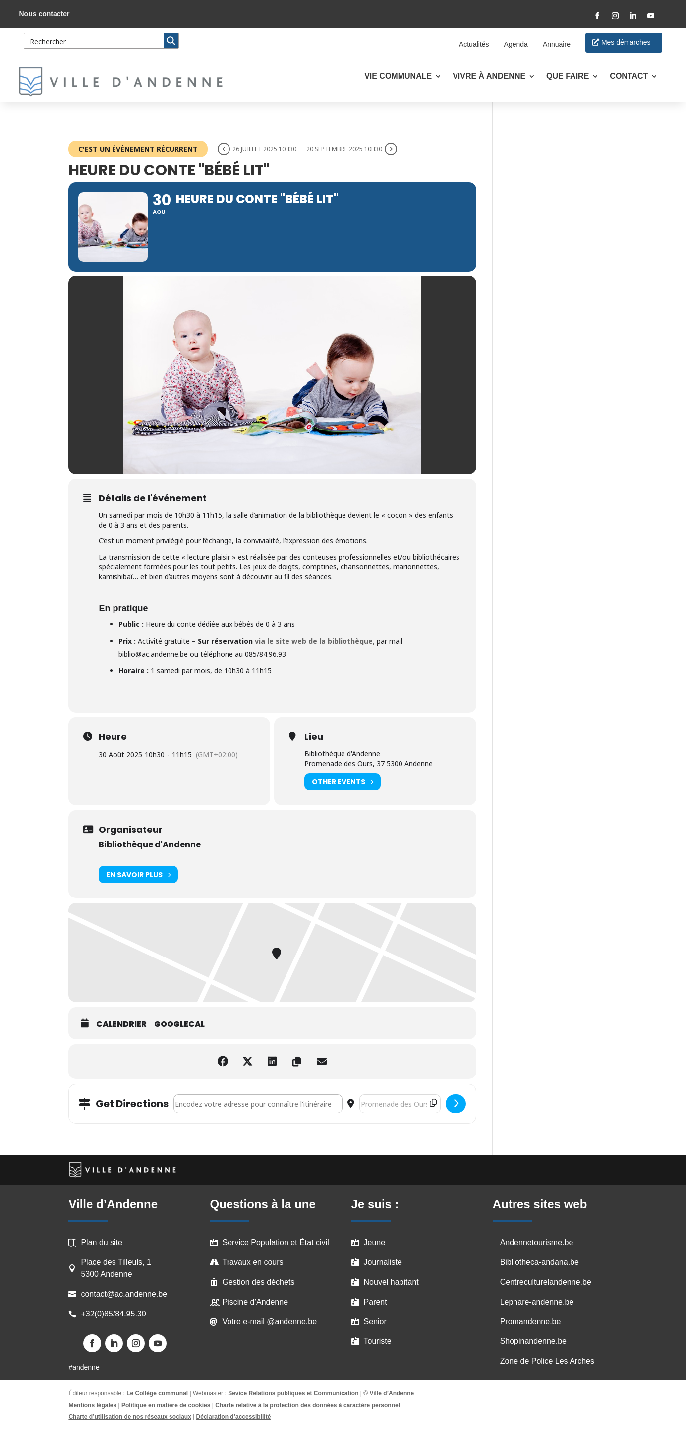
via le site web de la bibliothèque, (315, 641)
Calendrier (121, 1024)
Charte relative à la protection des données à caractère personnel (308, 1405)
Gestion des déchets (258, 1282)
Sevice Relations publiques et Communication (293, 1393)
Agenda (516, 44)
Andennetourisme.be (536, 1242)
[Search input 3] (94, 41)
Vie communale (398, 76)
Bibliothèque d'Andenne (150, 844)
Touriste (378, 1341)
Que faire (567, 76)
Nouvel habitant (391, 1282)
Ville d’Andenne (391, 1393)
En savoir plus (138, 874)
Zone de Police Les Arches (547, 1361)
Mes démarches (626, 42)
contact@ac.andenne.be (124, 1294)
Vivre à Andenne (489, 76)
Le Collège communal (157, 1393)
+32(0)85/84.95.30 (113, 1314)
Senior (375, 1321)
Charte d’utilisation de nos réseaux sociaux (129, 1416)
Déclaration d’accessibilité (233, 1416)
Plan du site (101, 1242)
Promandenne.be (530, 1321)
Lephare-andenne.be (537, 1302)
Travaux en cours (252, 1262)
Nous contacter (44, 14)
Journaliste (383, 1262)
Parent (375, 1302)
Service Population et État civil (275, 1242)
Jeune (375, 1242)
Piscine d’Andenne (255, 1302)
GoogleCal (179, 1024)
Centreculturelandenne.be (545, 1282)
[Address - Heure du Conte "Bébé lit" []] (257, 1103)
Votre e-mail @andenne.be (269, 1321)
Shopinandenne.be (533, 1341)
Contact (629, 76)
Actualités (474, 44)
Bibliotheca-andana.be (539, 1262)
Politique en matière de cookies (165, 1405)
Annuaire (557, 44)
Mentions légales (92, 1405)
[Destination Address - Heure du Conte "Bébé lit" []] (400, 1103)
